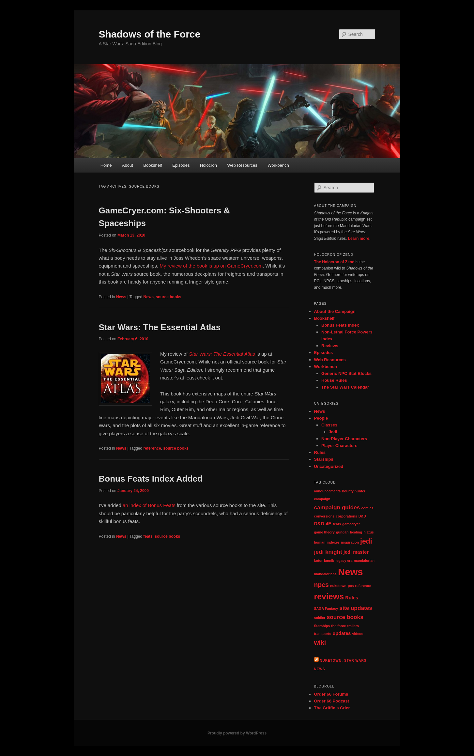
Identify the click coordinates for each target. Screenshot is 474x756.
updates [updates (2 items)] (341, 633)
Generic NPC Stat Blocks (346, 373)
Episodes (181, 165)
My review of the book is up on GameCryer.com (211, 266)
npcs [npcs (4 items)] (321, 584)
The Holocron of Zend (334, 262)
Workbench (278, 165)
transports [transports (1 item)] (322, 634)
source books (168, 297)
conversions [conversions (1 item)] (324, 516)
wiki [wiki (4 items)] (320, 642)
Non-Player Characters (344, 438)
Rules (320, 452)
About (127, 165)
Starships (323, 459)
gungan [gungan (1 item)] (342, 532)
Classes (329, 425)
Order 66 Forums (331, 694)
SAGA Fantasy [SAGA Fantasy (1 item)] (326, 608)
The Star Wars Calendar (345, 387)
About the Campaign (335, 311)
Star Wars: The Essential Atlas (160, 327)
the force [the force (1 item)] (338, 626)
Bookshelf (152, 165)
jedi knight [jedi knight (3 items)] (328, 551)
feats (148, 536)
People (321, 418)
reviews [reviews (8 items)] (329, 596)
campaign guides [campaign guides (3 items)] (337, 507)
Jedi (333, 431)
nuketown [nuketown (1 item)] (338, 586)
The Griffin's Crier (332, 707)
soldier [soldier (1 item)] (320, 618)
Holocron (208, 165)
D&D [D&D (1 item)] (362, 516)
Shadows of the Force (150, 34)
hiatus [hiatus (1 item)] (368, 532)
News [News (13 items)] (350, 571)
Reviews (329, 345)
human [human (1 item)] (320, 542)
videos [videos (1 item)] (357, 634)
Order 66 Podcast (331, 701)
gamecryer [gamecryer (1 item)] (351, 524)
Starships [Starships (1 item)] (322, 626)
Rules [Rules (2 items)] (351, 597)
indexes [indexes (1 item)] (333, 542)
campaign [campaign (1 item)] (322, 499)
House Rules (334, 380)
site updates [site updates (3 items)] (355, 608)
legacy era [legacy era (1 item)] (343, 561)
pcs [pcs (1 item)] (351, 586)
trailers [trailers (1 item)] (353, 626)
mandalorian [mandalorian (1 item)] (364, 561)
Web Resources (242, 165)
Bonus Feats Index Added (151, 479)
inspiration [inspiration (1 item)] (350, 542)
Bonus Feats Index (340, 325)
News (121, 297)
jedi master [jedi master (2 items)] (356, 552)
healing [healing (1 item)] (356, 532)
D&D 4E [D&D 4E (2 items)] (323, 523)
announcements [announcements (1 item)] (327, 491)
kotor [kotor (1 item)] (318, 561)
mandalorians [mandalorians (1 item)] (325, 574)
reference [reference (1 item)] (363, 586)
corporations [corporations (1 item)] (346, 516)
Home (106, 165)
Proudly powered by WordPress (237, 733)
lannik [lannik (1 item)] (329, 561)
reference (152, 448)
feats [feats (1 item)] (337, 524)
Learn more (358, 238)
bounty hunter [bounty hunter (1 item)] (353, 491)
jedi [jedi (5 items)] (366, 541)
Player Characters (339, 445)
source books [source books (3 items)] (345, 617)
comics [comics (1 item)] (367, 508)
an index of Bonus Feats (149, 505)
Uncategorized (329, 466)
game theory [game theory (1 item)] (324, 532)
